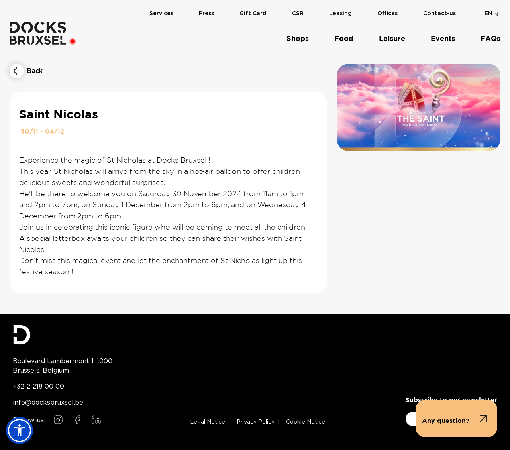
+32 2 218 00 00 (38, 386)
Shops (297, 38)
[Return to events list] (26, 71)
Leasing (340, 13)
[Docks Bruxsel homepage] (62, 335)
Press (206, 13)
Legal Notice (207, 422)
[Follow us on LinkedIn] (96, 419)
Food (343, 38)
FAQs (490, 38)
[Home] (38, 32)
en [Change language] (492, 13)
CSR (298, 13)
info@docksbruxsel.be (48, 402)
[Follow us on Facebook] (77, 419)
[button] (456, 418)
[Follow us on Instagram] (58, 419)
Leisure (392, 38)
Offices (387, 13)
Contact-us (439, 13)
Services (161, 13)
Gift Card (253, 13)
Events (443, 38)
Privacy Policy (256, 422)
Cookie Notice (305, 422)
